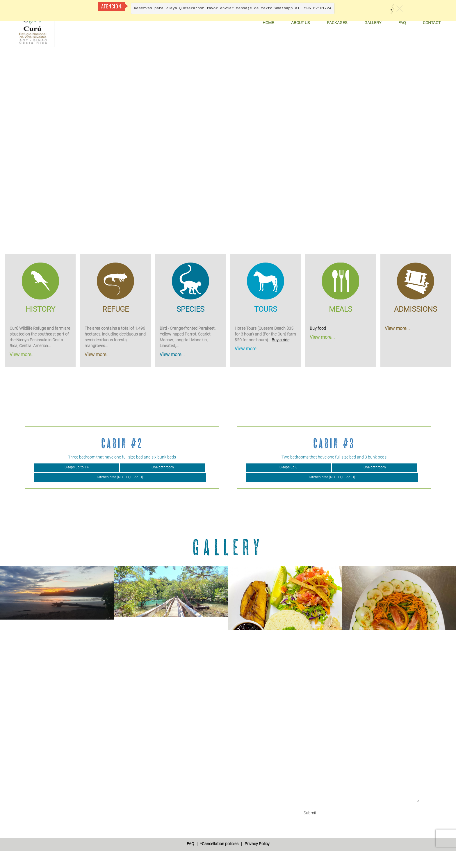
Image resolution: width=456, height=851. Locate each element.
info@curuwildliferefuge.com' (75, 752)
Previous (5, 457)
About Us (300, 22)
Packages (337, 22)
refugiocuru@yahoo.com (70, 758)
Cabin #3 (334, 443)
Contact (432, 22)
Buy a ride (280, 339)
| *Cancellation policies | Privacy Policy (228, 843)
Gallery (372, 22)
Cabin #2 (122, 443)
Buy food (318, 328)
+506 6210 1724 (62, 723)
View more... (22, 354)
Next (451, 457)
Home (268, 22)
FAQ (402, 22)
